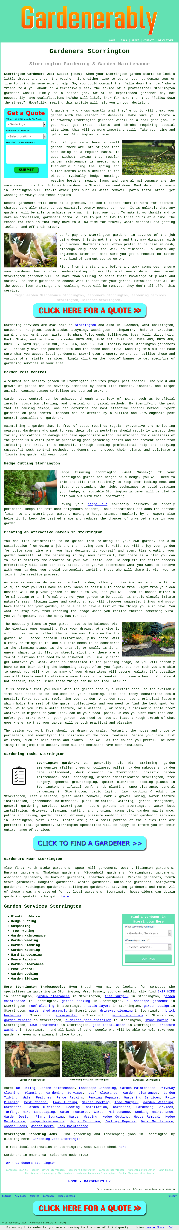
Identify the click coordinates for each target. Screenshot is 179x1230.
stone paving (157, 1020)
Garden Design (17, 1116)
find (18, 868)
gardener (102, 134)
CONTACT (148, 40)
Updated (34, 1196)
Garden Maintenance (57, 1088)
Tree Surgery (126, 1102)
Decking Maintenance (154, 1112)
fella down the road (143, 83)
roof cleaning (41, 1006)
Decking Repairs (120, 1121)
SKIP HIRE (166, 991)
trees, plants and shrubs (109, 125)
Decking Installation (86, 1107)
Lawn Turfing (65, 1102)
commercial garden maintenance (144, 810)
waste (129, 222)
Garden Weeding (83, 1116)
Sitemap (6, 1196)
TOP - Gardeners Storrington (30, 1163)
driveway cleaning (116, 1010)
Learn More (154, 1227)
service (11, 290)
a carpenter (66, 1015)
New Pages (21, 1196)
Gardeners (12, 1107)
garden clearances (53, 996)
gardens (74, 185)
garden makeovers (143, 767)
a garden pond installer (88, 1020)
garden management (156, 801)
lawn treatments (44, 1025)
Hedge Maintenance (47, 1121)
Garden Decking (96, 1102)
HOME (112, 40)
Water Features (37, 1097)
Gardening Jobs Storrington (57, 1139)
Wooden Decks (15, 1126)
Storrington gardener (93, 120)
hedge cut (98, 504)
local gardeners (87, 892)
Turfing (11, 1112)
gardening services (157, 815)
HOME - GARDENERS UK (89, 1181)
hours (140, 217)
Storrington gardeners (58, 763)
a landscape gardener (147, 1001)
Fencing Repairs (103, 1097)
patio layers (99, 1006)
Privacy (172, 1196)
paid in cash (161, 244)
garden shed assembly (48, 1010)
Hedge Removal (147, 1116)
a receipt (146, 254)
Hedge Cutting (115, 1116)
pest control (41, 413)
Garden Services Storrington (42, 906)
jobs (105, 147)
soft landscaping (77, 777)
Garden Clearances (140, 1093)
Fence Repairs (70, 1097)
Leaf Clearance (103, 1093)
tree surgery (116, 996)
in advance (141, 235)
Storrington (85, 325)
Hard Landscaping (39, 1112)
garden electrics (127, 1015)
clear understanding (68, 271)
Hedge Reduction (85, 1121)
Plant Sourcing (50, 1116)
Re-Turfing (25, 1088)
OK (171, 1227)
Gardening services (21, 325)
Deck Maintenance (157, 1121)
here (65, 896)
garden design (156, 1006)
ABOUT (135, 40)
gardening (12, 896)
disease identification (118, 777)
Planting (32, 1093)
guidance (46, 281)
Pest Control (36, 1102)
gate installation (109, 1025)
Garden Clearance (43, 1107)
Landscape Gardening (97, 1088)
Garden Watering (158, 1102)
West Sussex (47, 820)
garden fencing (17, 1020)
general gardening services (30, 806)
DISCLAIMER (165, 40)
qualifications (50, 98)
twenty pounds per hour (104, 208)
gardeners (166, 185)
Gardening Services (64, 1093)
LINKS (123, 40)
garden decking (76, 1001)
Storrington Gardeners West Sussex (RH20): (44, 74)
